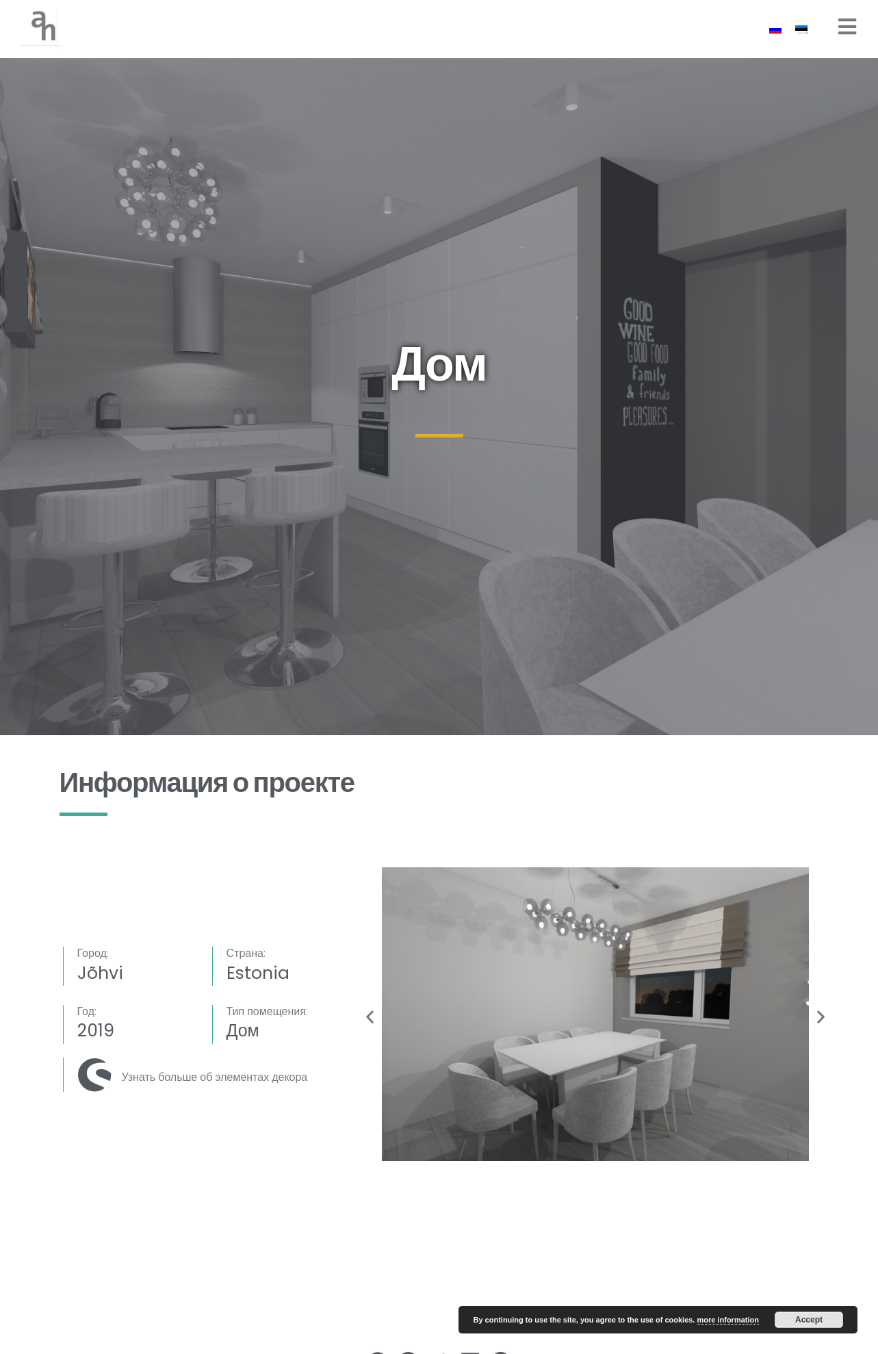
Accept (809, 1320)
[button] (369, 1016)
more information (727, 1320)
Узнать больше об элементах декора (215, 1077)
